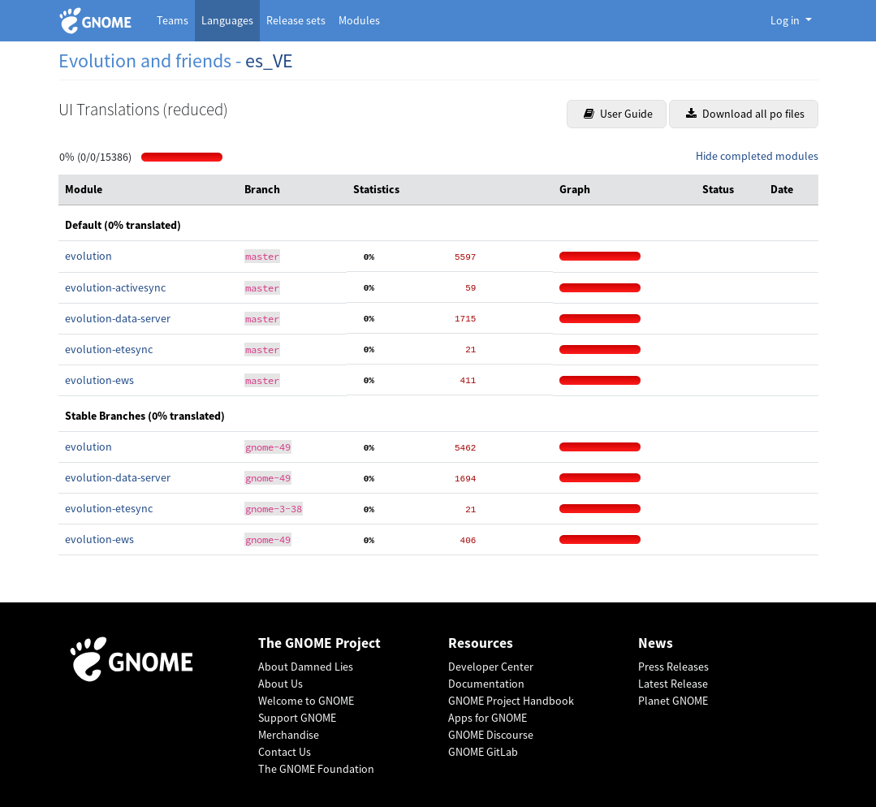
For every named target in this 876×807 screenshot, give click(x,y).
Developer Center (490, 666)
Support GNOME (297, 717)
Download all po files (745, 113)
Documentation (486, 683)
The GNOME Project (319, 643)
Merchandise (288, 734)
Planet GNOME (673, 700)
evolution (88, 255)
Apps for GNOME (487, 717)
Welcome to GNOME (306, 700)
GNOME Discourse (490, 734)
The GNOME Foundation (316, 769)
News (655, 643)
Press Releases (673, 666)
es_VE (269, 60)
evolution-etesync (109, 349)
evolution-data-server (117, 318)
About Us (280, 683)
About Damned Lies (305, 666)
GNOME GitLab (483, 751)
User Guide (618, 113)
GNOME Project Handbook (511, 700)
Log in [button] (786, 20)
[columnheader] (148, 190)
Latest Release (673, 683)
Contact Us (284, 751)
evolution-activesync (115, 287)
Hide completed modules (757, 156)
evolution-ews (99, 380)
